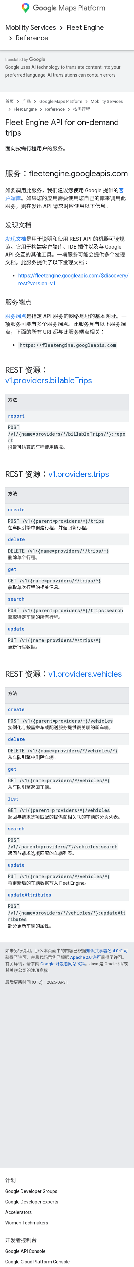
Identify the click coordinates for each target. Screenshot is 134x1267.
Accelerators (18, 1212)
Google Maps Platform (60, 101)
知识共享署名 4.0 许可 (107, 950)
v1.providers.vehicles (85, 674)
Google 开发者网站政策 (62, 963)
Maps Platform (69, 8)
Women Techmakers (26, 1222)
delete (16, 539)
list (13, 799)
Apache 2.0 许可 (85, 957)
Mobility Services (30, 28)
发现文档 (15, 239)
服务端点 (15, 316)
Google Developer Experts (31, 1201)
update (16, 629)
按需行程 (81, 109)
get (12, 569)
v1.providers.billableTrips (48, 381)
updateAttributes (29, 895)
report (16, 416)
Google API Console (25, 1251)
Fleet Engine (85, 28)
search (16, 599)
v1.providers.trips (78, 474)
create (16, 509)
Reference (32, 38)
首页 (9, 101)
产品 (26, 101)
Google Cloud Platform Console (37, 1261)
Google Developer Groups (31, 1191)
